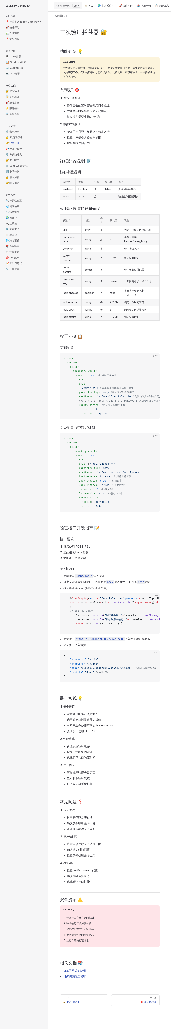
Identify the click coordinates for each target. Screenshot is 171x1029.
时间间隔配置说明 (74, 976)
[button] (24, 16)
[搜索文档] (68, 5)
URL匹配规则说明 (74, 971)
